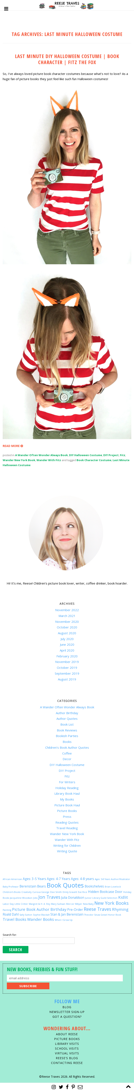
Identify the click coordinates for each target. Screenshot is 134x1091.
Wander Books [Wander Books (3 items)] (40, 919)
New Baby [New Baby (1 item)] (88, 903)
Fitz (122, 455)
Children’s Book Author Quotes (67, 747)
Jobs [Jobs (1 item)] (35, 897)
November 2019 (67, 662)
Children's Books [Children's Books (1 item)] (12, 892)
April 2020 (67, 650)
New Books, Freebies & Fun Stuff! (42, 969)
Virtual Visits (67, 1053)
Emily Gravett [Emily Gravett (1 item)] (70, 892)
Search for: (10, 935)
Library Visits (67, 1044)
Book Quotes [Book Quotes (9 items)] (65, 885)
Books (67, 742)
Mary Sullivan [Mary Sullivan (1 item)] (58, 903)
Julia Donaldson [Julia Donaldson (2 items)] (72, 897)
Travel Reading (67, 828)
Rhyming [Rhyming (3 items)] (120, 909)
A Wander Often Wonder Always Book (41, 455)
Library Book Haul (67, 793)
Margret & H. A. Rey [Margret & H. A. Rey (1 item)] (39, 903)
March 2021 (67, 616)
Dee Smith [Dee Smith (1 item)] (56, 892)
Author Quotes (67, 718)
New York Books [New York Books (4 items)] (111, 903)
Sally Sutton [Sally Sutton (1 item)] (25, 914)
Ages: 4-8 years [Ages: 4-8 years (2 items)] (82, 878)
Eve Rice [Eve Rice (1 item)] (82, 892)
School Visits (67, 1048)
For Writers (67, 782)
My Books (67, 799)
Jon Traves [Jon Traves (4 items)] (49, 897)
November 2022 (67, 610)
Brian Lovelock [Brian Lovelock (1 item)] (113, 886)
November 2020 (67, 621)
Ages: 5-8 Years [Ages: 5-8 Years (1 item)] (102, 879)
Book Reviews (67, 730)
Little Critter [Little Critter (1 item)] (21, 903)
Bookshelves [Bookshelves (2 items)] (94, 886)
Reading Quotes (67, 822)
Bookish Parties (67, 736)
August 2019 (67, 679)
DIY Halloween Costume (85, 455)
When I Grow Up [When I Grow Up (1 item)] (64, 919)
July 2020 (67, 639)
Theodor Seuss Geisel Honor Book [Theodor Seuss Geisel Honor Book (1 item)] (102, 914)
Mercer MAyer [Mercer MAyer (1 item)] (74, 903)
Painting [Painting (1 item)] (7, 910)
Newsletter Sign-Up (67, 1012)
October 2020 (67, 627)
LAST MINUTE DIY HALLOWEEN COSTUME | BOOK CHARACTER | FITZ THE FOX (67, 59)
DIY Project (111, 455)
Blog (66, 1007)
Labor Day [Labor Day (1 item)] (8, 903)
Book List (67, 724)
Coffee (67, 753)
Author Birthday (67, 713)
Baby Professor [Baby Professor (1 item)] (11, 886)
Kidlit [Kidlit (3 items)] (123, 897)
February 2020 (67, 656)
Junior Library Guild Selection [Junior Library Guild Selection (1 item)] (101, 897)
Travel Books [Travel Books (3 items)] (14, 919)
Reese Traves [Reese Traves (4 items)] (97, 909)
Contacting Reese (67, 1063)
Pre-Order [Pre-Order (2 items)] (75, 909)
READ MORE (13, 446)
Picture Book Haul (67, 805)
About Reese (67, 1034)
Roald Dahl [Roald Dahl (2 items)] (11, 914)
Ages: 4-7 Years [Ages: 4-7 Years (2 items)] (58, 878)
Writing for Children (67, 845)
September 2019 (67, 673)
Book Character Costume (94, 460)
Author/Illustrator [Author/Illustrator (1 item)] (120, 879)
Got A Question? (67, 1017)
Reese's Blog (67, 1058)
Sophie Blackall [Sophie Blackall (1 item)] (41, 914)
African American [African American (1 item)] (12, 879)
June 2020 (67, 644)
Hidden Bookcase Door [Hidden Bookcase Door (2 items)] (105, 891)
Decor (67, 759)
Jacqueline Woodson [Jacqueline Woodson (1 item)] (21, 897)
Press (67, 816)
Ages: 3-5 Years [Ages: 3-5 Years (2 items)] (34, 878)
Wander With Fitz (49, 460)
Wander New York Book (19, 460)
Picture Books (67, 811)
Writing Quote (67, 851)
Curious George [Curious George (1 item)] (40, 892)
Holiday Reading (67, 788)
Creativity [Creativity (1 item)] (26, 892)
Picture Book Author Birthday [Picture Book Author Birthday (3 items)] (39, 909)
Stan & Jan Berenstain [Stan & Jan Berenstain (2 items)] (66, 914)
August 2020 (67, 633)
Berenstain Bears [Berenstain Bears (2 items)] (32, 886)
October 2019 (67, 667)
